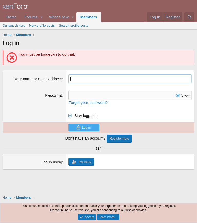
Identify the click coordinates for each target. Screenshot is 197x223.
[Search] (189, 17)
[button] (41, 17)
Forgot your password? (88, 102)
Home (11, 17)
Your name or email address (38, 79)
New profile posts (42, 25)
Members (88, 17)
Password (53, 95)
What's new (59, 17)
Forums (30, 17)
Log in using (51, 162)
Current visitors (14, 25)
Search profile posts (73, 25)
